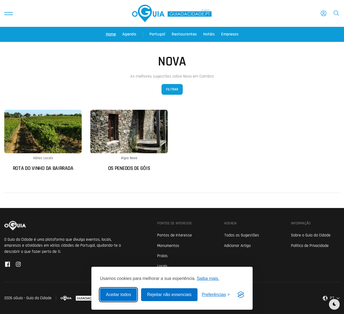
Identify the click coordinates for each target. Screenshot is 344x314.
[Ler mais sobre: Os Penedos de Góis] (129, 140)
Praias (162, 255)
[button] (8, 13)
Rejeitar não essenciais (169, 294)
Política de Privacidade (310, 245)
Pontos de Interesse (174, 235)
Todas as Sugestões (241, 235)
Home (111, 34)
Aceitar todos (118, 294)
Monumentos (168, 245)
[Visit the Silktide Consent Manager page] (241, 294)
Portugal (157, 34)
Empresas (229, 34)
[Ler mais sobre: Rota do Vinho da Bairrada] (43, 140)
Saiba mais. (208, 278)
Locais (162, 266)
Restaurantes (184, 34)
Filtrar (172, 89)
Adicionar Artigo (237, 245)
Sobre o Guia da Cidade (311, 235)
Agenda (129, 34)
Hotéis (209, 34)
